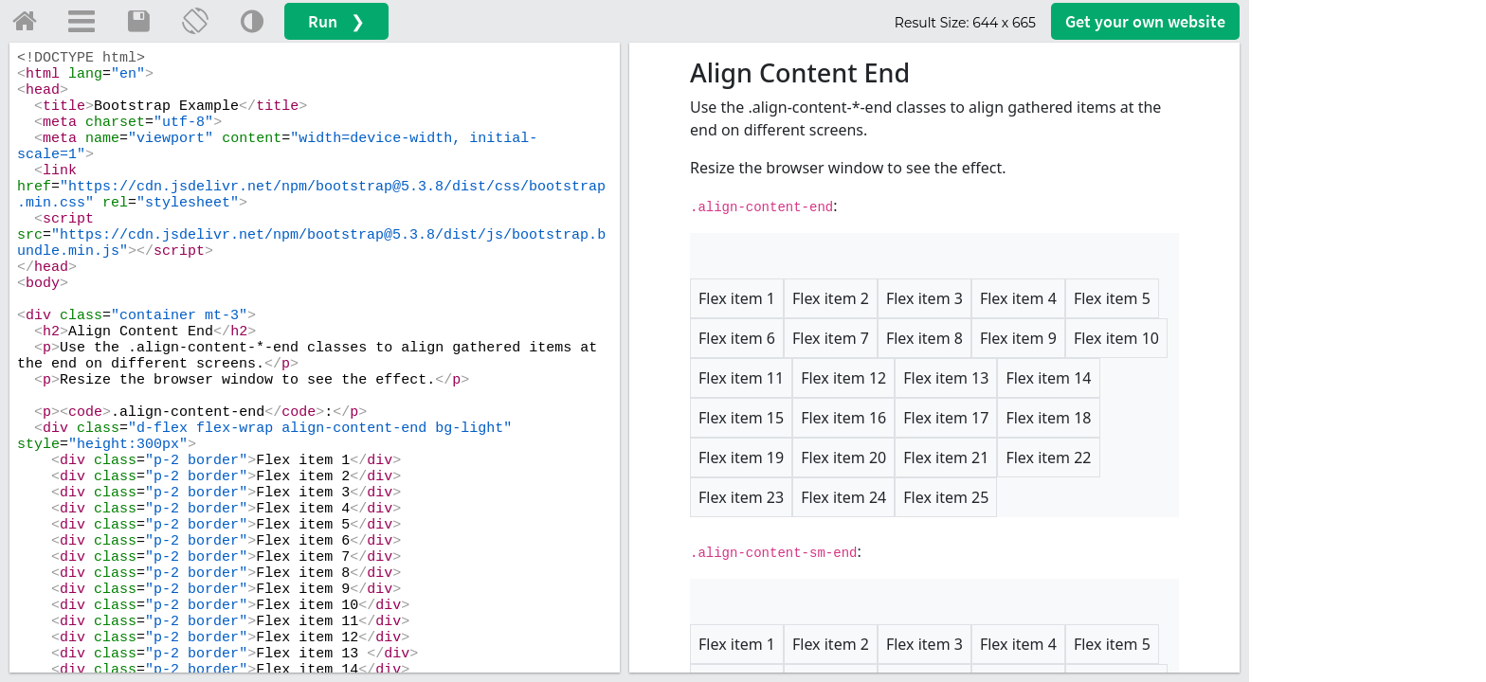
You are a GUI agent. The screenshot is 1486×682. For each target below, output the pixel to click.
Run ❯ (336, 21)
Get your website (1145, 21)
